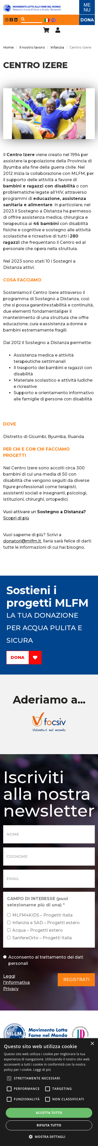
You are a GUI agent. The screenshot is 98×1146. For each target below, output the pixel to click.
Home (8, 47)
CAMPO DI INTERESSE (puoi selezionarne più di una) (37, 901)
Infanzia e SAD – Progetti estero (43, 922)
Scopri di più (16, 518)
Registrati (76, 979)
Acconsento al (43, 960)
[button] (49, 1137)
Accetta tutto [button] (49, 1112)
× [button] (92, 1044)
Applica (23, 19)
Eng (53, 20)
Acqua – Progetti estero (35, 930)
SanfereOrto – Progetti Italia (39, 937)
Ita (46, 20)
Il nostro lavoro (32, 47)
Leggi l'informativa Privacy (16, 982)
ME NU (87, 7)
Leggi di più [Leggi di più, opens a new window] (42, 1069)
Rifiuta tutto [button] (49, 1125)
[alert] (49, 1092)
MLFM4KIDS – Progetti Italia (40, 915)
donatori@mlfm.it (22, 541)
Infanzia (57, 47)
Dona (87, 19)
